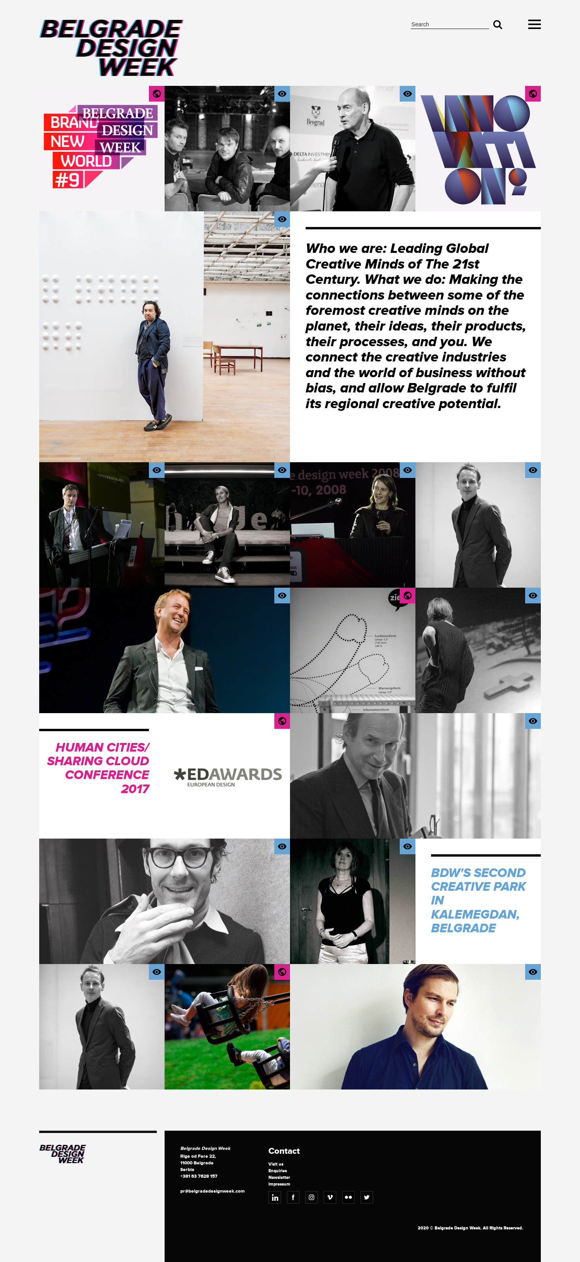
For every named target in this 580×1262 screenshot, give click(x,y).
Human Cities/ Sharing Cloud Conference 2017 (98, 768)
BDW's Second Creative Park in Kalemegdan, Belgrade (478, 900)
